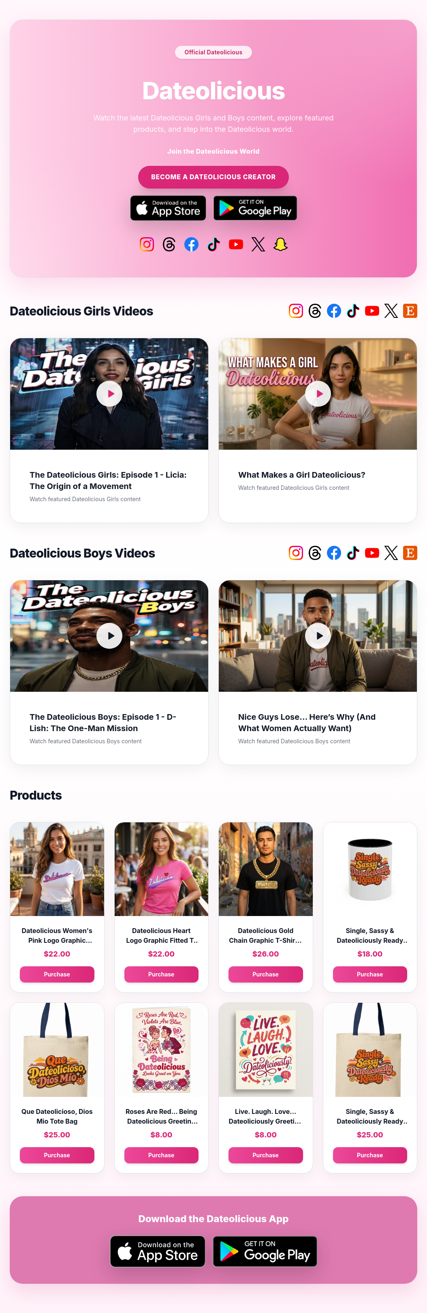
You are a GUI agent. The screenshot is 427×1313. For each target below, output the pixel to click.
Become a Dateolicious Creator (213, 177)
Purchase (57, 974)
